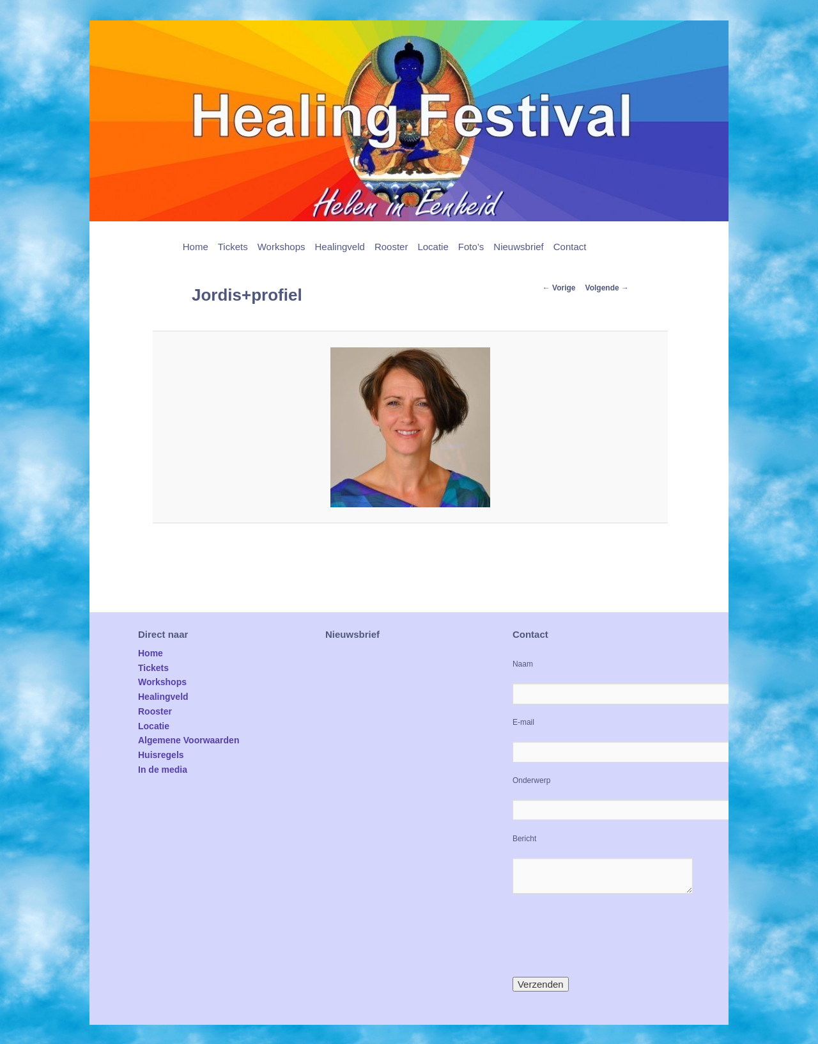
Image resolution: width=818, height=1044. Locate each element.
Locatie (432, 246)
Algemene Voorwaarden (188, 740)
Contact (570, 246)
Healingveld (339, 246)
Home (195, 246)
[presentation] (610, 935)
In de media (162, 769)
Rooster (391, 246)
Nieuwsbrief (518, 246)
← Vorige (559, 287)
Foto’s (471, 246)
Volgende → (607, 287)
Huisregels (161, 755)
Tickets (233, 246)
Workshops (281, 246)
